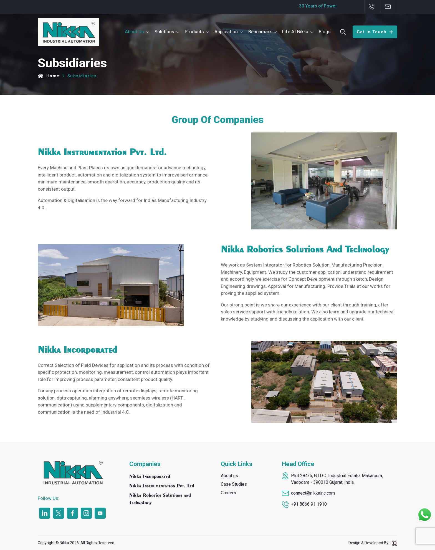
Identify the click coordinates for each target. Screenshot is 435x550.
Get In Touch (375, 31)
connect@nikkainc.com (313, 493)
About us (229, 475)
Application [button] (226, 31)
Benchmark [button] (260, 31)
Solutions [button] (164, 31)
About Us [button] (134, 31)
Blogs (325, 31)
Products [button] (194, 31)
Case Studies (234, 484)
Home (49, 75)
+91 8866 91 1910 (309, 504)
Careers (228, 492)
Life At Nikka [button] (295, 31)
